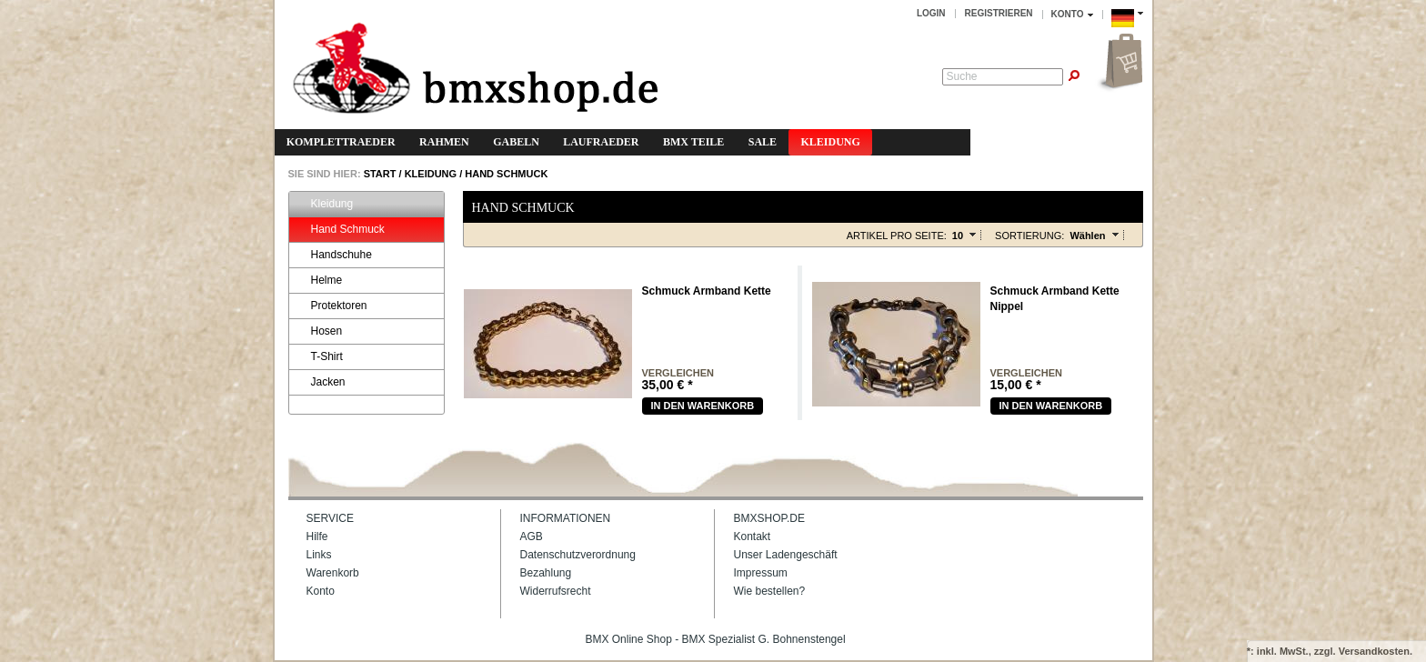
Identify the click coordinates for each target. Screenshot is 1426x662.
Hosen (318, 331)
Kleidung (829, 141)
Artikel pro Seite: (897, 235)
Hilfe (317, 536)
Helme (318, 280)
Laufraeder (600, 141)
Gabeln (516, 141)
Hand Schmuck (506, 173)
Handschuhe (333, 255)
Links (319, 554)
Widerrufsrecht (555, 591)
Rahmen (444, 141)
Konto (320, 591)
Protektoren (330, 306)
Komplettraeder (341, 141)
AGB (531, 536)
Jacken (320, 382)
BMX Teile (693, 141)
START (379, 173)
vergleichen (678, 373)
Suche (962, 76)
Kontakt (752, 536)
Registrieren (999, 13)
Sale (762, 141)
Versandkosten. (1375, 651)
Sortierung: (1029, 235)
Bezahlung (546, 573)
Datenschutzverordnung (578, 554)
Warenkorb (332, 573)
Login (931, 13)
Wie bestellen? (770, 591)
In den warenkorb (703, 405)
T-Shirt (318, 357)
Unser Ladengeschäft (786, 554)
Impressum (761, 573)
